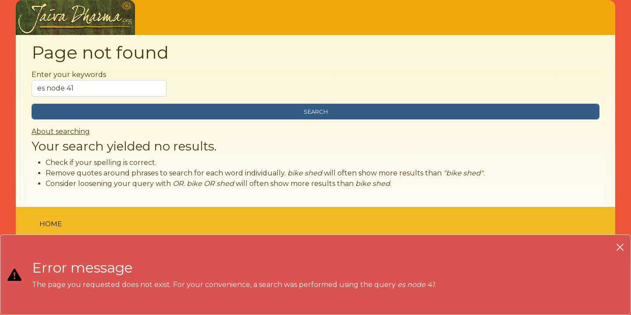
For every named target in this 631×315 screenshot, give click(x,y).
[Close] (620, 247)
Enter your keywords (69, 74)
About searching (61, 131)
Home (50, 224)
